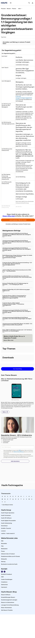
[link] (32, 2)
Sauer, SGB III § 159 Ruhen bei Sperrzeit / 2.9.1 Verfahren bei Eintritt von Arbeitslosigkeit (17, 330)
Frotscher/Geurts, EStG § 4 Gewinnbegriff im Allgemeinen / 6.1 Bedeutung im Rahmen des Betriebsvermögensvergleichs (14, 296)
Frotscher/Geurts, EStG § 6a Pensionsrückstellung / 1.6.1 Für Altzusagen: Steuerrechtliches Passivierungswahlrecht (17, 263)
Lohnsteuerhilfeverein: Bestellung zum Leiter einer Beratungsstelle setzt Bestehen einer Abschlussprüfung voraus (16, 277)
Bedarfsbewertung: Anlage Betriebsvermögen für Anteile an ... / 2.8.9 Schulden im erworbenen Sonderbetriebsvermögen (17, 256)
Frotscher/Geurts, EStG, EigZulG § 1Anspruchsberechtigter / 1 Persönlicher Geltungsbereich (13, 304)
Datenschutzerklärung (18, 451)
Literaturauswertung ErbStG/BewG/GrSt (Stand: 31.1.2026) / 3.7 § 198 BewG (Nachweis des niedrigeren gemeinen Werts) (16, 234)
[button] (10, 2)
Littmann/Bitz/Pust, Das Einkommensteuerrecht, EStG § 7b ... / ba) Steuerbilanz (16, 270)
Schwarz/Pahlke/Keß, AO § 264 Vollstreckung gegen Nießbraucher (16, 290)
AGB (19, 450)
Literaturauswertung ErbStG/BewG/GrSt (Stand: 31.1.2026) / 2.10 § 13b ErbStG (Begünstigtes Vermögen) (16, 318)
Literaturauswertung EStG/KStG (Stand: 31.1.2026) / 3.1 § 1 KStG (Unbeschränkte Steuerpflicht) (17, 324)
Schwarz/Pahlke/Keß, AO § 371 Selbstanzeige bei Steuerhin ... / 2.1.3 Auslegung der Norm (15, 284)
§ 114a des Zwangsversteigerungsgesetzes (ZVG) (24, 97)
